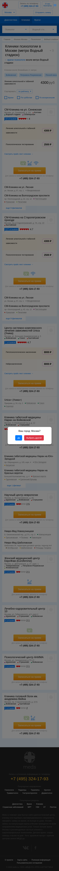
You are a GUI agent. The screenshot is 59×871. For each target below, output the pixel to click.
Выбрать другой (33, 438)
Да (18, 438)
